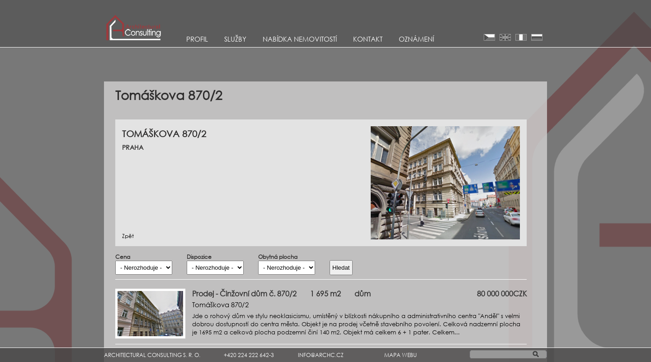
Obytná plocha (277, 257)
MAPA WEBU (400, 355)
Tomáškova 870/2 (220, 304)
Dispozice (199, 257)
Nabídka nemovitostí (300, 38)
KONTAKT (367, 38)
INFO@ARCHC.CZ (321, 355)
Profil (197, 38)
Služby (235, 38)
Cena (122, 257)
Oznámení (416, 38)
